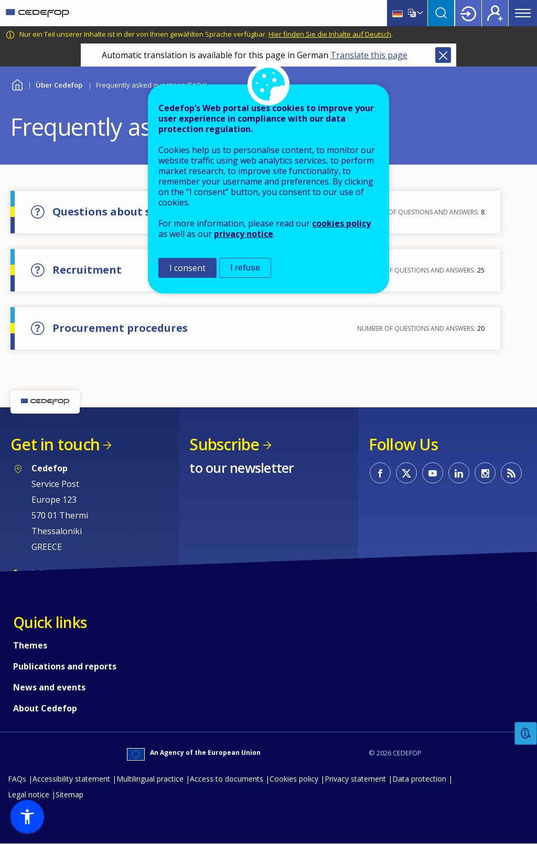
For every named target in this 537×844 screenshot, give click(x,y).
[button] (27, 817)
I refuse (245, 267)
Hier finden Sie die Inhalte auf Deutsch (329, 34)
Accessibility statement (71, 779)
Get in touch (55, 444)
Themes (30, 645)
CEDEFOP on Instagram (485, 472)
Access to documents (226, 779)
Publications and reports (64, 666)
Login (468, 13)
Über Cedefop (59, 85)
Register (495, 13)
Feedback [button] (526, 733)
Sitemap (69, 794)
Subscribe (224, 444)
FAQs (17, 779)
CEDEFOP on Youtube (432, 472)
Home (17, 83)
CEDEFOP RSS (511, 472)
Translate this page (368, 55)
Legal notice (28, 794)
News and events (49, 687)
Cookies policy (294, 779)
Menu (523, 13)
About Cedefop (45, 708)
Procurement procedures (120, 328)
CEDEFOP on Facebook (380, 472)
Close (443, 55)
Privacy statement (355, 779)
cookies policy (341, 223)
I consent (187, 268)
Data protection (419, 779)
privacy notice (243, 234)
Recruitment (87, 270)
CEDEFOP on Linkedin (458, 472)
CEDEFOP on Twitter (406, 472)
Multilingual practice (150, 779)
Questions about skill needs (127, 211)
